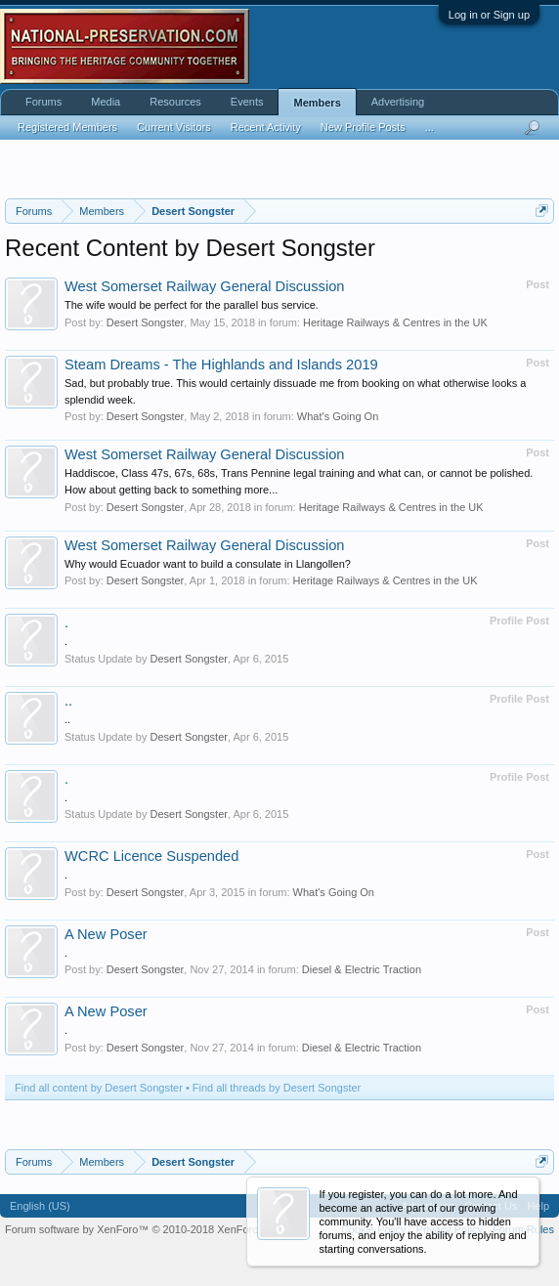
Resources (175, 101)
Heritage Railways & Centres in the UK (395, 322)
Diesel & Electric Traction (361, 969)
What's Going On (337, 416)
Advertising (397, 101)
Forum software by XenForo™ (142, 1229)
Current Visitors (174, 127)
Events (247, 101)
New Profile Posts (363, 127)
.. (68, 700)
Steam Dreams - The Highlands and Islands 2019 (221, 364)
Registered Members (67, 127)
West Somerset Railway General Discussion (204, 286)
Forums (43, 101)
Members (316, 102)
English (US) (40, 1206)
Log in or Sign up (489, 15)
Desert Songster (145, 322)
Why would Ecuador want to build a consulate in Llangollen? (207, 564)
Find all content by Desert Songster (99, 1087)
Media (105, 101)
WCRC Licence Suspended (151, 856)
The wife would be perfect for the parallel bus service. (191, 305)
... (429, 127)
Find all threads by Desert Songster (277, 1087)
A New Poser (106, 934)
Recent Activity (266, 127)
